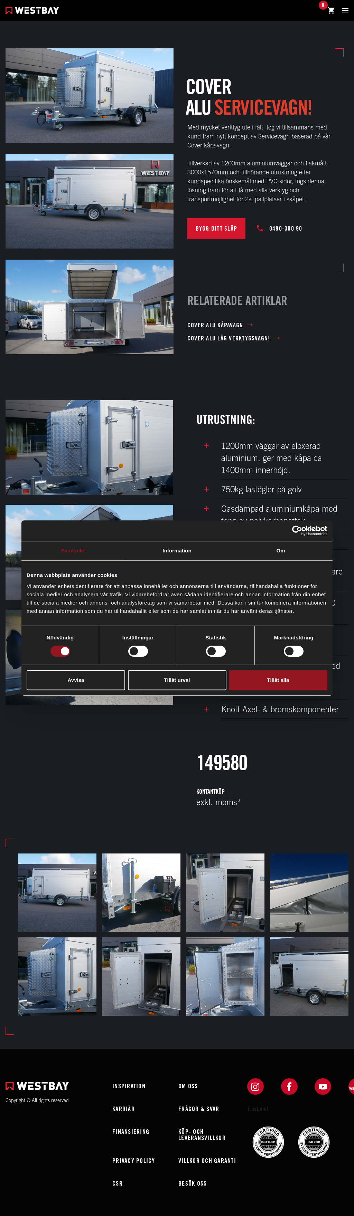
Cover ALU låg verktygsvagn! (233, 338)
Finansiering (130, 1131)
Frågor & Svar (198, 1108)
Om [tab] (280, 550)
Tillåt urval (177, 680)
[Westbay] (32, 11)
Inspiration (129, 1086)
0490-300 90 (279, 228)
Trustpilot (257, 1108)
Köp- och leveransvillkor (202, 1134)
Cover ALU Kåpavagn (220, 325)
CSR (117, 1183)
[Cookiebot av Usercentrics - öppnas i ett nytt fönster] (297, 530)
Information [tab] (177, 550)
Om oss (188, 1086)
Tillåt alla (278, 680)
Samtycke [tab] (73, 550)
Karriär (123, 1108)
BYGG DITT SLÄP (216, 228)
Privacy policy (133, 1160)
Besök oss (192, 1183)
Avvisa (76, 680)
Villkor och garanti (207, 1160)
